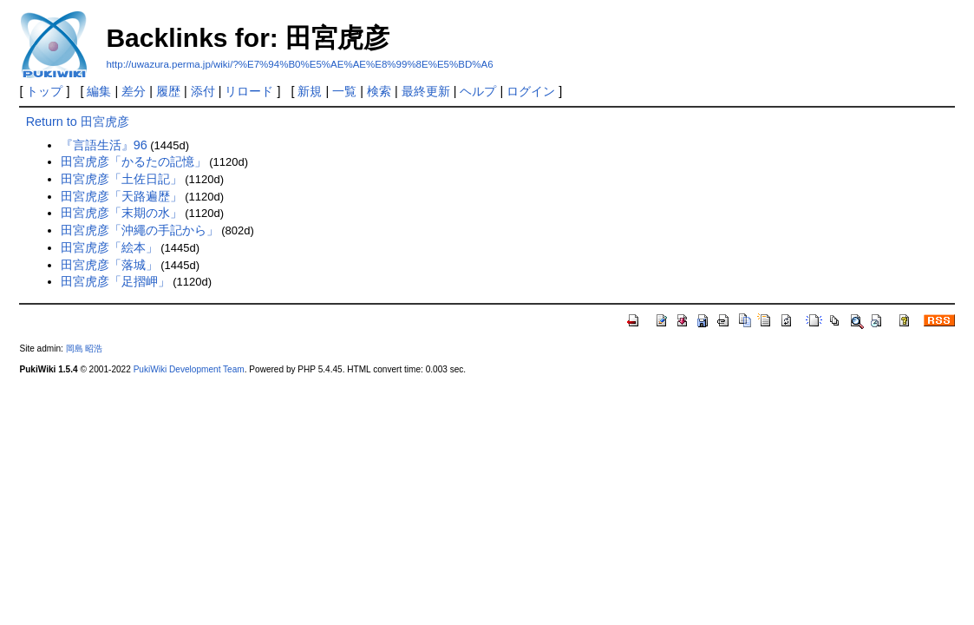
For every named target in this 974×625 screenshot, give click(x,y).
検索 (379, 91)
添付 (203, 91)
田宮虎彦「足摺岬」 (115, 281)
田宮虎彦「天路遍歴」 (121, 196)
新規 (309, 91)
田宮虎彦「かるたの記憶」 (133, 161)
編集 (99, 91)
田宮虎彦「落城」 (109, 265)
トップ (44, 91)
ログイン (531, 91)
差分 (133, 91)
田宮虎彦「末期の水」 (121, 213)
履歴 (168, 91)
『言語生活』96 (104, 145)
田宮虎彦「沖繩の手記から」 (140, 230)
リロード (249, 91)
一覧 (344, 91)
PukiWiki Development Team (189, 369)
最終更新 (426, 91)
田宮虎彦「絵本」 (109, 247)
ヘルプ (478, 91)
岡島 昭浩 (84, 348)
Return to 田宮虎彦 (77, 121)
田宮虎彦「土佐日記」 (121, 179)
